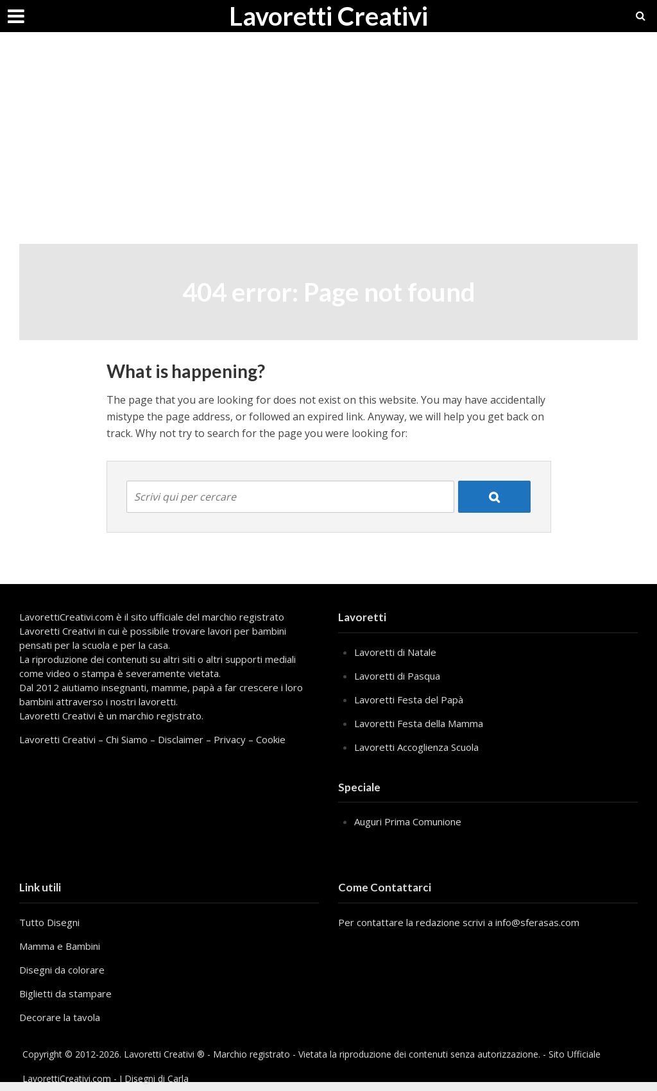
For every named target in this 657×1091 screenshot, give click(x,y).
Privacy (230, 739)
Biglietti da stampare (65, 993)
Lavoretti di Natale (395, 652)
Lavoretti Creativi (328, 16)
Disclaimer (180, 739)
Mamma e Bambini (59, 946)
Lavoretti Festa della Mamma (418, 723)
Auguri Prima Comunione (407, 821)
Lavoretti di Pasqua (397, 675)
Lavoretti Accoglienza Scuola (416, 747)
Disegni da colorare (62, 969)
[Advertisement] (328, 147)
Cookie (271, 739)
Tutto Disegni (49, 922)
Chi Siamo (127, 739)
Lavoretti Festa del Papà (408, 699)
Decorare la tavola (59, 1017)
